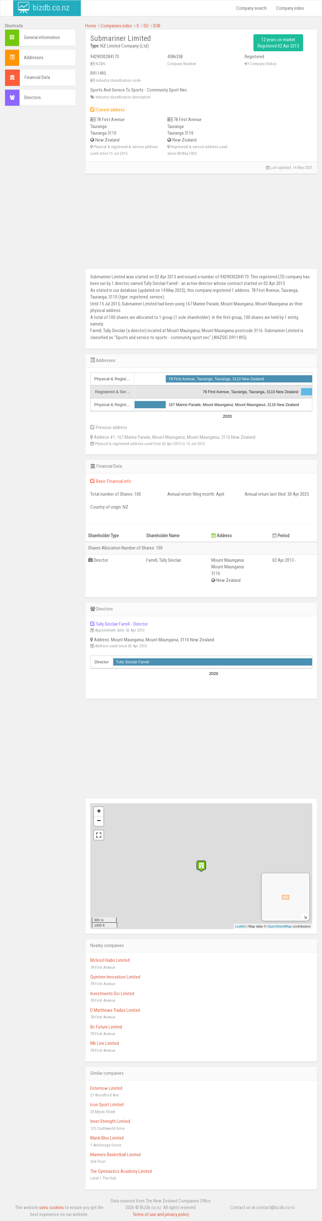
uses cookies (51, 1207)
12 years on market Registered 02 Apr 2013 (278, 42)
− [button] (99, 821)
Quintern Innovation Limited (115, 977)
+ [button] (99, 812)
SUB (156, 26)
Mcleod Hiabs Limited (110, 960)
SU (145, 26)
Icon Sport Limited (107, 1104)
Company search (251, 8)
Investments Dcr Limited (112, 993)
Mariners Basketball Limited (115, 1154)
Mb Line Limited (104, 1043)
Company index (290, 8)
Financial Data (37, 77)
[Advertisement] (40, 206)
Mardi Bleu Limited (107, 1138)
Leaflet (240, 926)
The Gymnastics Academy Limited (121, 1171)
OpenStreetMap (279, 926)
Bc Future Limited (106, 1027)
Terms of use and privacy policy (161, 1214)
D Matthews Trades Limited (115, 1010)
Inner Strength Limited (110, 1121)
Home (90, 26)
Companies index (116, 26)
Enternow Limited (106, 1088)
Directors (32, 97)
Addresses (33, 57)
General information (42, 37)
